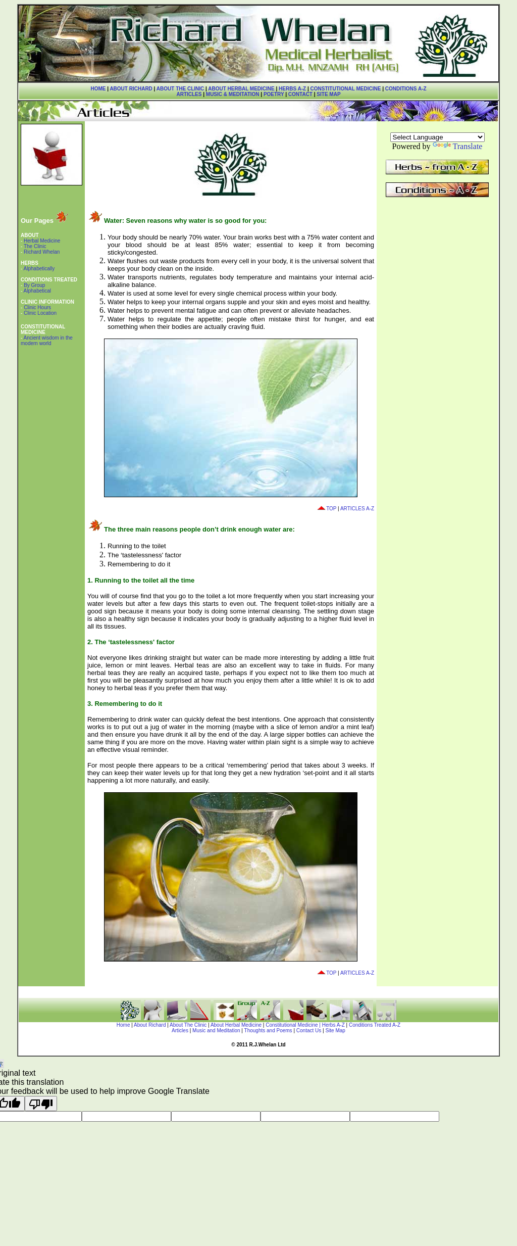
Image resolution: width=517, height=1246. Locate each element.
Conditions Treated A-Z (374, 1025)
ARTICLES (188, 94)
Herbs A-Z (333, 1025)
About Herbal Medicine (236, 1025)
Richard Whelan (41, 252)
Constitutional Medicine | (294, 1025)
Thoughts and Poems (269, 1030)
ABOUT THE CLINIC (180, 88)
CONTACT (300, 94)
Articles (180, 1030)
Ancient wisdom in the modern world (47, 340)
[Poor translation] (41, 1103)
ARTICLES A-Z (357, 508)
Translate (458, 146)
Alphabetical (37, 291)
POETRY (273, 94)
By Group (34, 285)
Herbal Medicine (41, 241)
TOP (326, 508)
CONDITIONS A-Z (406, 88)
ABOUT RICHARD (131, 88)
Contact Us (308, 1030)
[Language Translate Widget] (437, 137)
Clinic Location (39, 313)
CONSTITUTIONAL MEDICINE (346, 88)
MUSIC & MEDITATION (233, 94)
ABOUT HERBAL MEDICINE (241, 88)
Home (123, 1025)
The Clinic (34, 246)
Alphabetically (39, 268)
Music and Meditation (216, 1030)
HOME (98, 88)
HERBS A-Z (292, 88)
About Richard (150, 1025)
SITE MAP (328, 94)
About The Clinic (188, 1025)
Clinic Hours (37, 307)
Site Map (335, 1030)
